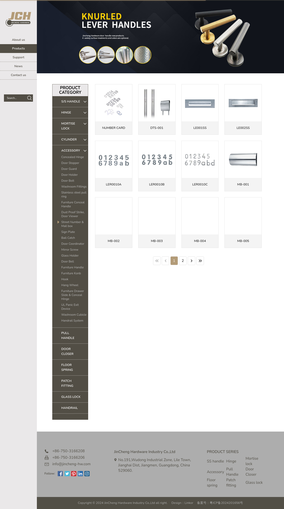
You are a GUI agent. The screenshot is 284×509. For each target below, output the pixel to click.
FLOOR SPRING (67, 367)
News (18, 66)
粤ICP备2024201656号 (226, 503)
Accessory (215, 472)
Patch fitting (231, 482)
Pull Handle (232, 472)
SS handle (215, 461)
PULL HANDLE (67, 335)
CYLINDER (74, 139)
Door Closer (251, 472)
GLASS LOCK (71, 397)
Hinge (231, 461)
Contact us (18, 75)
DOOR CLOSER (67, 351)
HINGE (74, 112)
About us (18, 40)
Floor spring (212, 482)
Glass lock (254, 482)
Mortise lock (252, 461)
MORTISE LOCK (74, 126)
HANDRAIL (69, 408)
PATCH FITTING (67, 383)
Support (18, 57)
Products (18, 48)
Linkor (189, 503)
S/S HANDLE (74, 101)
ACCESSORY (74, 150)
